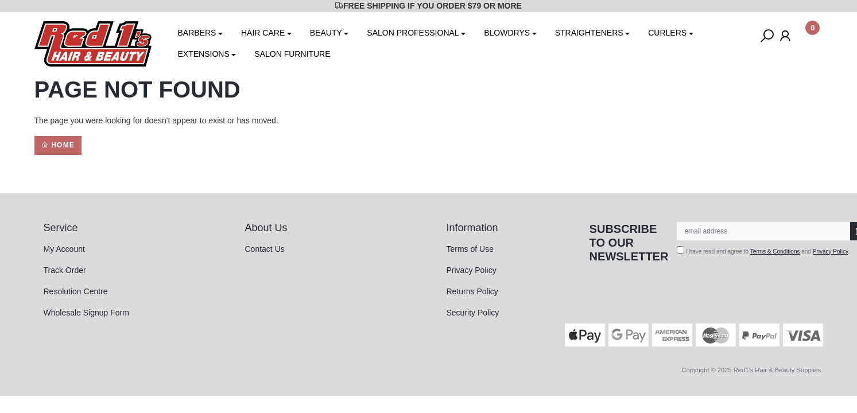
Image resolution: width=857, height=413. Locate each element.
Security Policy (473, 312)
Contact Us (265, 249)
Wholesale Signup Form (86, 312)
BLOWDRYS (507, 32)
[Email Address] (764, 231)
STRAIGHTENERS (589, 32)
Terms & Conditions (775, 251)
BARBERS (197, 32)
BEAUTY (326, 32)
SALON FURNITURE (292, 54)
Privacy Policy (472, 270)
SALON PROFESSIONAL (413, 32)
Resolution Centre (76, 291)
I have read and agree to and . (763, 250)
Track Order (65, 270)
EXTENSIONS (204, 54)
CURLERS (667, 32)
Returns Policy (472, 291)
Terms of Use (470, 249)
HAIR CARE (263, 32)
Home (58, 145)
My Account (64, 249)
